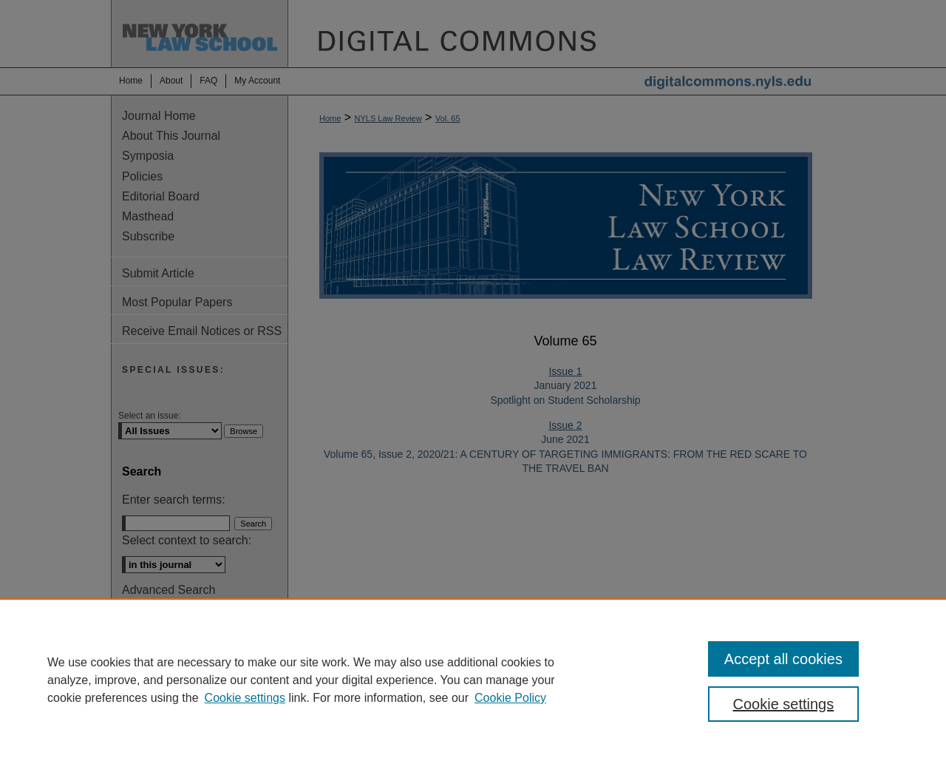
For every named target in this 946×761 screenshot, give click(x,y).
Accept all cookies (783, 659)
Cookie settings (245, 697)
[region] (473, 679)
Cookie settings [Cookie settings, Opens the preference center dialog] (783, 704)
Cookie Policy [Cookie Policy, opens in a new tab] (510, 697)
